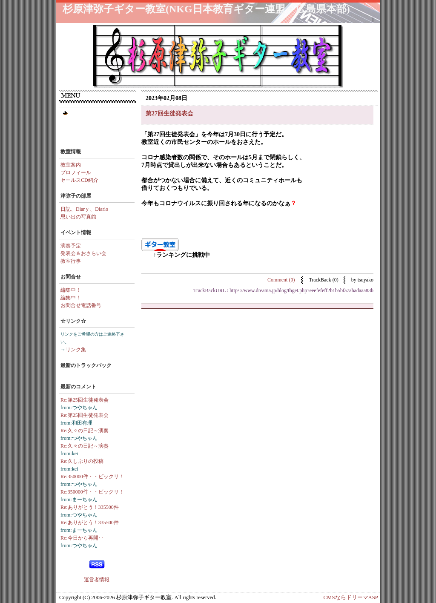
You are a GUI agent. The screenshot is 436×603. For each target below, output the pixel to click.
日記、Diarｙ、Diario (84, 209)
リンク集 (76, 350)
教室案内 (70, 165)
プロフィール (75, 172)
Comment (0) (281, 280)
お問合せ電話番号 (80, 305)
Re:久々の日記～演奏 (84, 431)
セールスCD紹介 (79, 180)
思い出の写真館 (78, 217)
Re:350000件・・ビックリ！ (92, 477)
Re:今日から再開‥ (81, 538)
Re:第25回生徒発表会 (84, 400)
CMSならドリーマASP (350, 597)
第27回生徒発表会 (169, 113)
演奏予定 (70, 246)
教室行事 (70, 261)
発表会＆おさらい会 (83, 253)
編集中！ (70, 290)
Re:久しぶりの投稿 (81, 461)
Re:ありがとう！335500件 (89, 507)
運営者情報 (96, 580)
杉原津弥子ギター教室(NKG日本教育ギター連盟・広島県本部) (206, 8)
